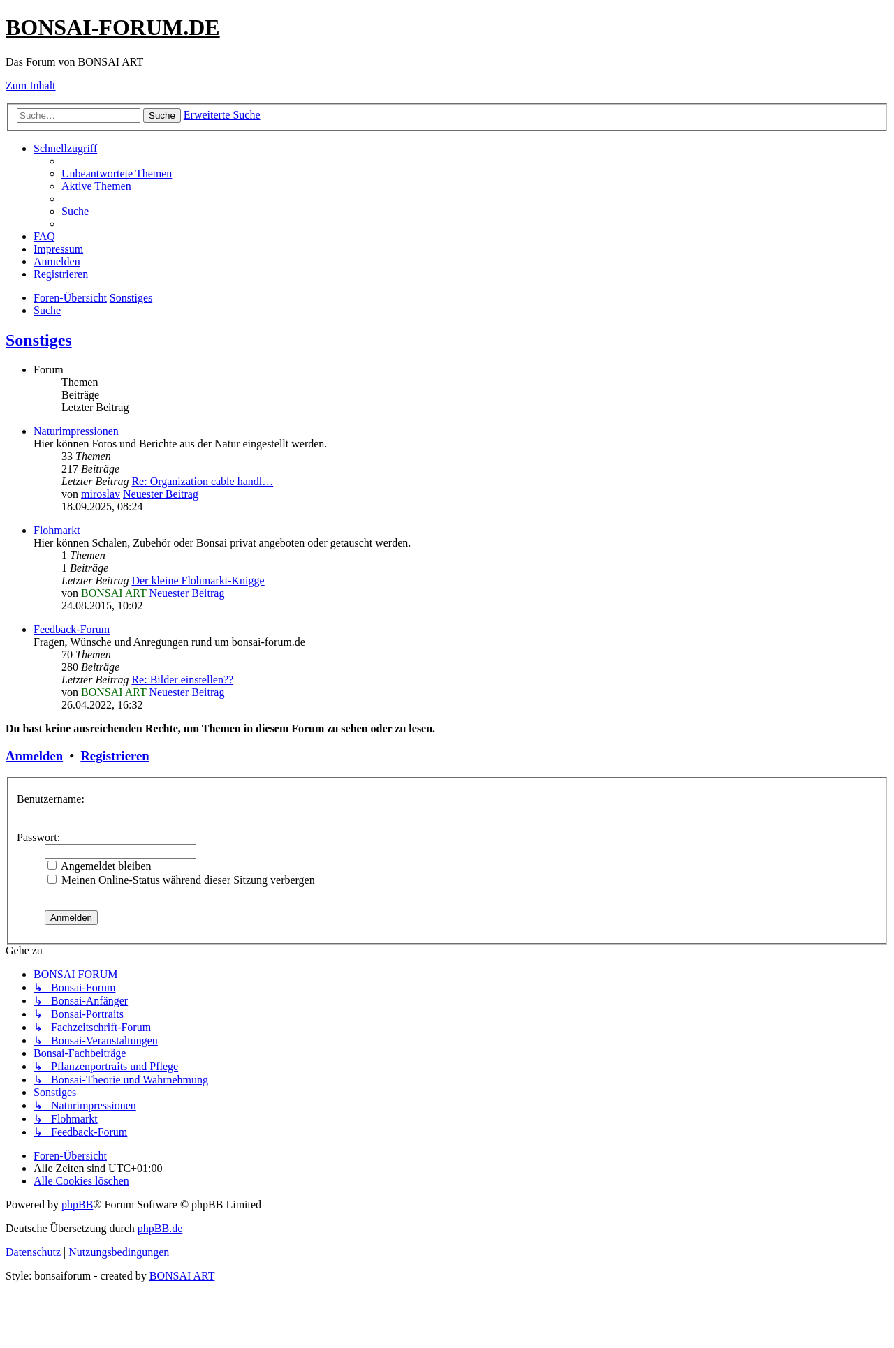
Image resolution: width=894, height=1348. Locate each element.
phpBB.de (160, 1228)
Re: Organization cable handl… (202, 481)
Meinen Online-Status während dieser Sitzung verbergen (181, 880)
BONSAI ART (113, 593)
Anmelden (34, 755)
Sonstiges (39, 340)
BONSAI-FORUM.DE (113, 27)
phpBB (77, 1204)
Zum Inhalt (31, 85)
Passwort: (38, 837)
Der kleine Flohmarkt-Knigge (197, 580)
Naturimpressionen (76, 431)
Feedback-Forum (72, 629)
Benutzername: (51, 799)
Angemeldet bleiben (99, 866)
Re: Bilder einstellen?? (182, 680)
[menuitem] (116, 173)
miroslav (100, 494)
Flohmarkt (57, 530)
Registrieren (114, 755)
